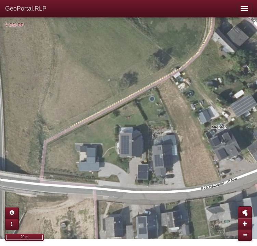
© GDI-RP (14, 25)
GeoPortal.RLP (25, 8)
